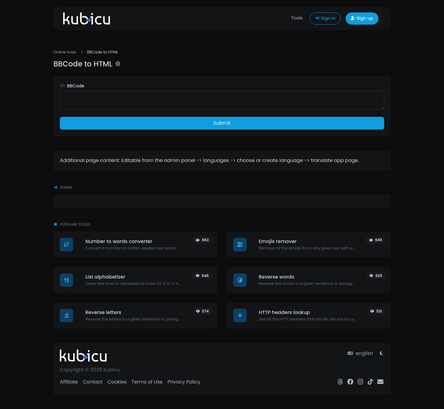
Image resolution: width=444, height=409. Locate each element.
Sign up (362, 18)
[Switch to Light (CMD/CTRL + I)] (381, 353)
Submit (222, 123)
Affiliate (69, 381)
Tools (296, 18)
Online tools (64, 52)
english (360, 353)
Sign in (325, 18)
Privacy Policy (183, 381)
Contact (93, 381)
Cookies (117, 381)
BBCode (72, 86)
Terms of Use (147, 381)
